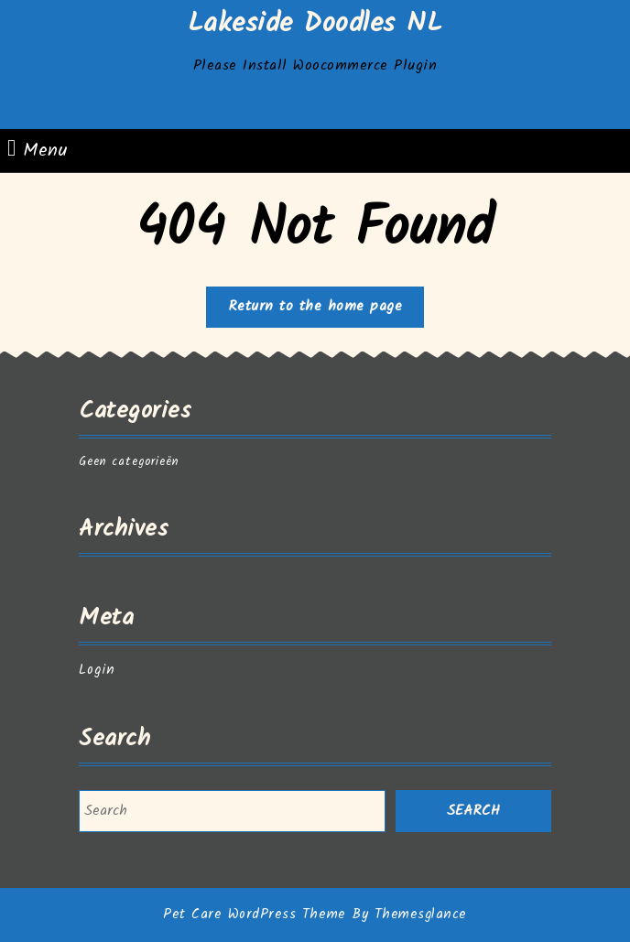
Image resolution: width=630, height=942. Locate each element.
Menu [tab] (37, 150)
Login (97, 670)
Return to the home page (326, 310)
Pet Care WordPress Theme (254, 915)
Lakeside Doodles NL (315, 24)
